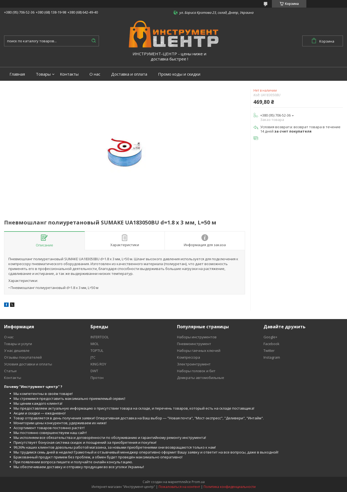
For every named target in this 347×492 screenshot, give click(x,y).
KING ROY (98, 364)
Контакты (69, 74)
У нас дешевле (17, 350)
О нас (94, 74)
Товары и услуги (18, 343)
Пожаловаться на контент (179, 486)
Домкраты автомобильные (200, 377)
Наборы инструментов (197, 337)
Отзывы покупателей (23, 357)
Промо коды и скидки (179, 74)
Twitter (269, 350)
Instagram (272, 357)
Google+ (270, 337)
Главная (17, 74)
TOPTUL (97, 350)
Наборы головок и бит (196, 370)
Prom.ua (198, 482)
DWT (94, 370)
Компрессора (188, 357)
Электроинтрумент (194, 364)
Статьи (10, 370)
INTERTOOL (100, 337)
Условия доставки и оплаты (28, 364)
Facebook (271, 343)
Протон (97, 377)
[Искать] (93, 41)
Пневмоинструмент (194, 343)
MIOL (95, 343)
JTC (93, 357)
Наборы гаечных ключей (198, 350)
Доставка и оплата (129, 74)
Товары (43, 74)
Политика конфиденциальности (230, 486)
